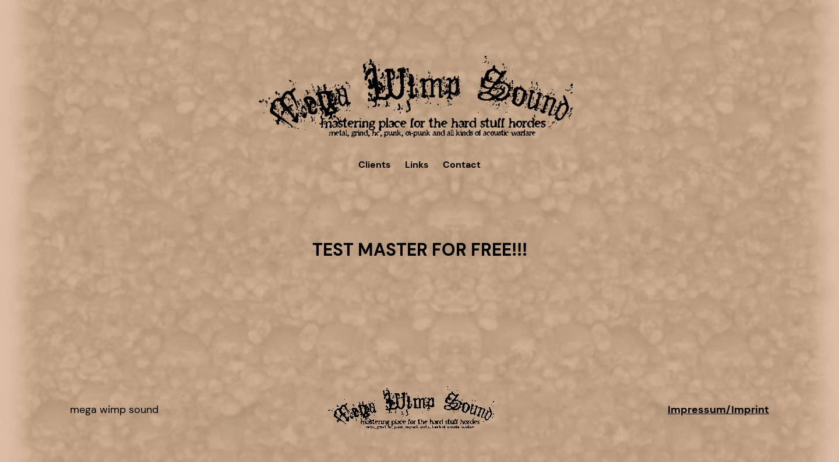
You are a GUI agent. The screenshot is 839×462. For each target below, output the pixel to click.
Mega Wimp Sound (114, 410)
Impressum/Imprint (718, 410)
